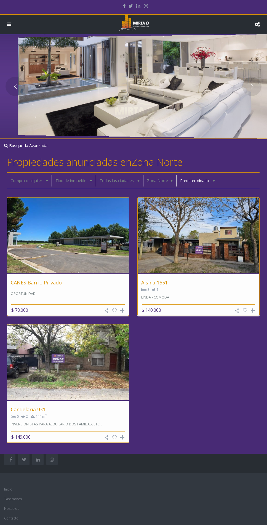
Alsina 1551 (154, 282)
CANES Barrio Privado (36, 282)
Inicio (8, 489)
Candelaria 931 (28, 409)
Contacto (11, 518)
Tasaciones (13, 499)
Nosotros (11, 508)
